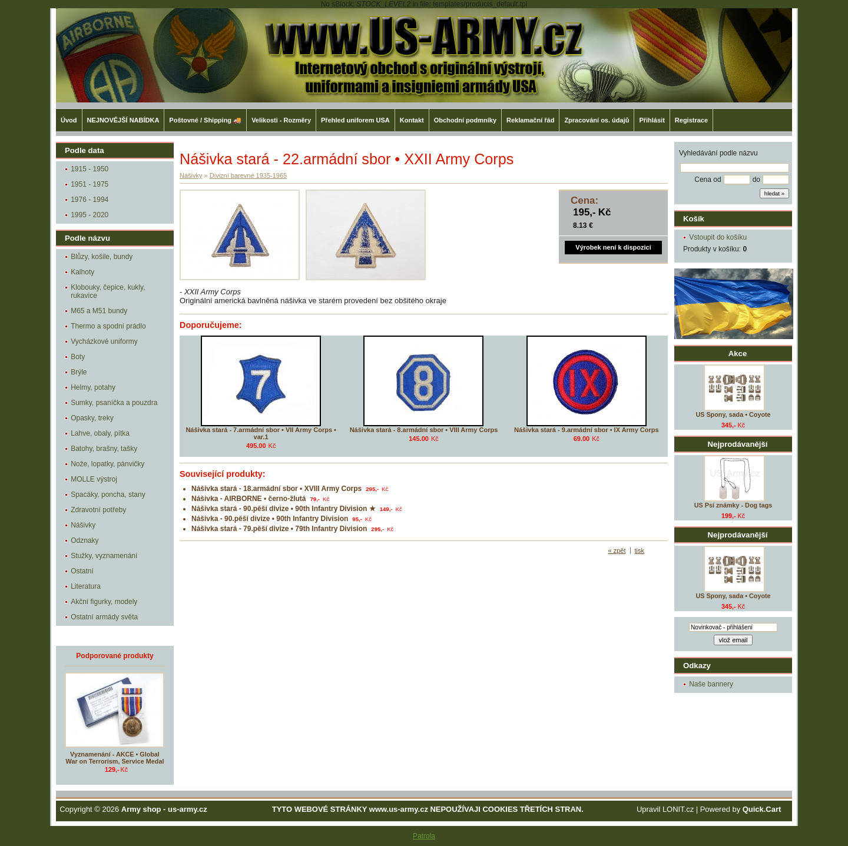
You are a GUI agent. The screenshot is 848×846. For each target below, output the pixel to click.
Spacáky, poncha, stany (108, 494)
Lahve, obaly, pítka (100, 433)
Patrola (424, 836)
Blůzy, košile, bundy (101, 257)
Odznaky (84, 540)
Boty (78, 357)
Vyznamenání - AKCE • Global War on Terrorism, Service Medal (115, 758)
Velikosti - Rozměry (281, 120)
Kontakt (412, 120)
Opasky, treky (92, 418)
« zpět (617, 550)
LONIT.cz (678, 809)
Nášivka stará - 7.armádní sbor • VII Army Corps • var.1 (261, 433)
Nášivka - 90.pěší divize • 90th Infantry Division (269, 519)
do (756, 179)
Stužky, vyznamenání (104, 556)
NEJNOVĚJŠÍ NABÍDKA (123, 120)
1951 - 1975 (89, 184)
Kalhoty (82, 272)
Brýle (79, 372)
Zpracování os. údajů (596, 120)
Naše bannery (711, 684)
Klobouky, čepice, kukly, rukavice (108, 291)
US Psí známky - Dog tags (733, 505)
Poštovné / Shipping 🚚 (205, 120)
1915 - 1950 (89, 169)
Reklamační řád (530, 120)
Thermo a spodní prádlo (108, 326)
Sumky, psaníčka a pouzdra (114, 403)
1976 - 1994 (89, 199)
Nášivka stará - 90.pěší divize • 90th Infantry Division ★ (283, 509)
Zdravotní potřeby (98, 510)
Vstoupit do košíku (718, 237)
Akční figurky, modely (104, 602)
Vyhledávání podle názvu (718, 153)
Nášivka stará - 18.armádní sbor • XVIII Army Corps (276, 489)
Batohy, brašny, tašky (104, 448)
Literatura (86, 586)
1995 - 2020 (89, 215)
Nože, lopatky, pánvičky (107, 464)
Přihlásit (651, 120)
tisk (640, 550)
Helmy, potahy (93, 387)
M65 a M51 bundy (99, 311)
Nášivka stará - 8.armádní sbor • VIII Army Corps (424, 429)
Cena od (707, 179)
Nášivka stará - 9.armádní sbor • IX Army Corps (586, 429)
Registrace (691, 120)
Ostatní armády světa (104, 617)
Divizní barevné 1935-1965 (248, 175)
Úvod (69, 120)
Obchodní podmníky (465, 120)
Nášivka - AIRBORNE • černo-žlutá (248, 499)
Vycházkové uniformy (104, 341)
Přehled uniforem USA (355, 120)
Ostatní (82, 571)
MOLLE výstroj (94, 479)
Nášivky (83, 525)
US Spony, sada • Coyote (732, 414)
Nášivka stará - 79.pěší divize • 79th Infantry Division (279, 529)
